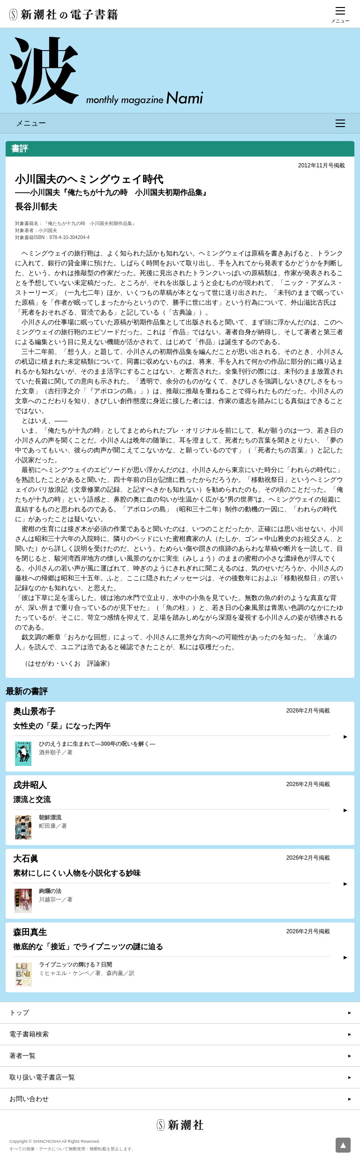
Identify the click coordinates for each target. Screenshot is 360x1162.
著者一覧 (22, 1055)
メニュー (180, 123)
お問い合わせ (29, 1098)
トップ (19, 1012)
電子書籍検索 (29, 1034)
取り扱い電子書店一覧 (42, 1077)
